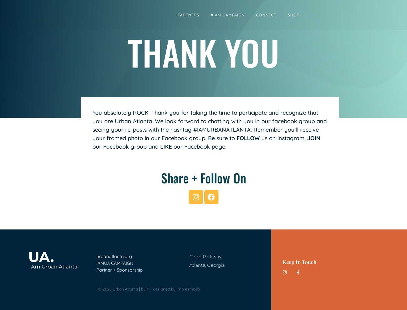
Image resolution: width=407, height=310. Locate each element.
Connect (266, 15)
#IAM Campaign (228, 15)
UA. (41, 257)
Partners (188, 15)
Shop (293, 15)
